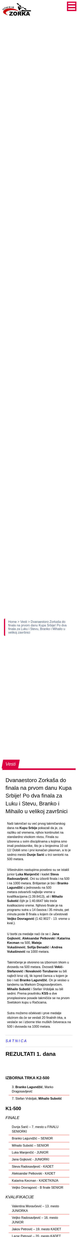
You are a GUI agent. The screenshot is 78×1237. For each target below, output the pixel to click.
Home (13, 621)
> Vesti (23, 621)
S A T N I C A (16, 1041)
